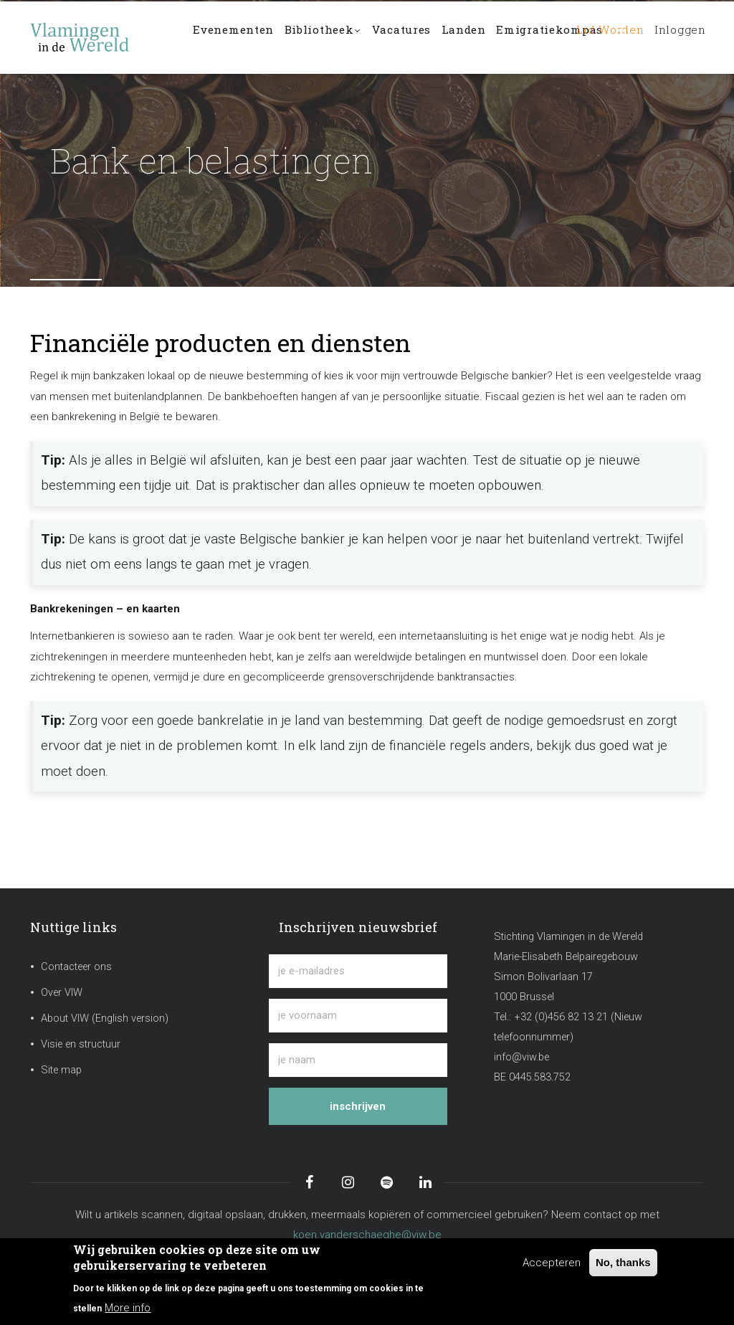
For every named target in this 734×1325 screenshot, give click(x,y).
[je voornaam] (358, 1015)
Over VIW (61, 993)
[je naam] (358, 1060)
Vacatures (428, 36)
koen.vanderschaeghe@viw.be (367, 1234)
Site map (61, 1070)
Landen (498, 36)
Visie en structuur (80, 1044)
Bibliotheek (339, 38)
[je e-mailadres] (358, 971)
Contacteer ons (76, 967)
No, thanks (623, 1262)
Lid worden (595, 36)
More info (128, 1307)
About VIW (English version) (104, 1018)
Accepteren (552, 1262)
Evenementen (239, 36)
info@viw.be (521, 1057)
